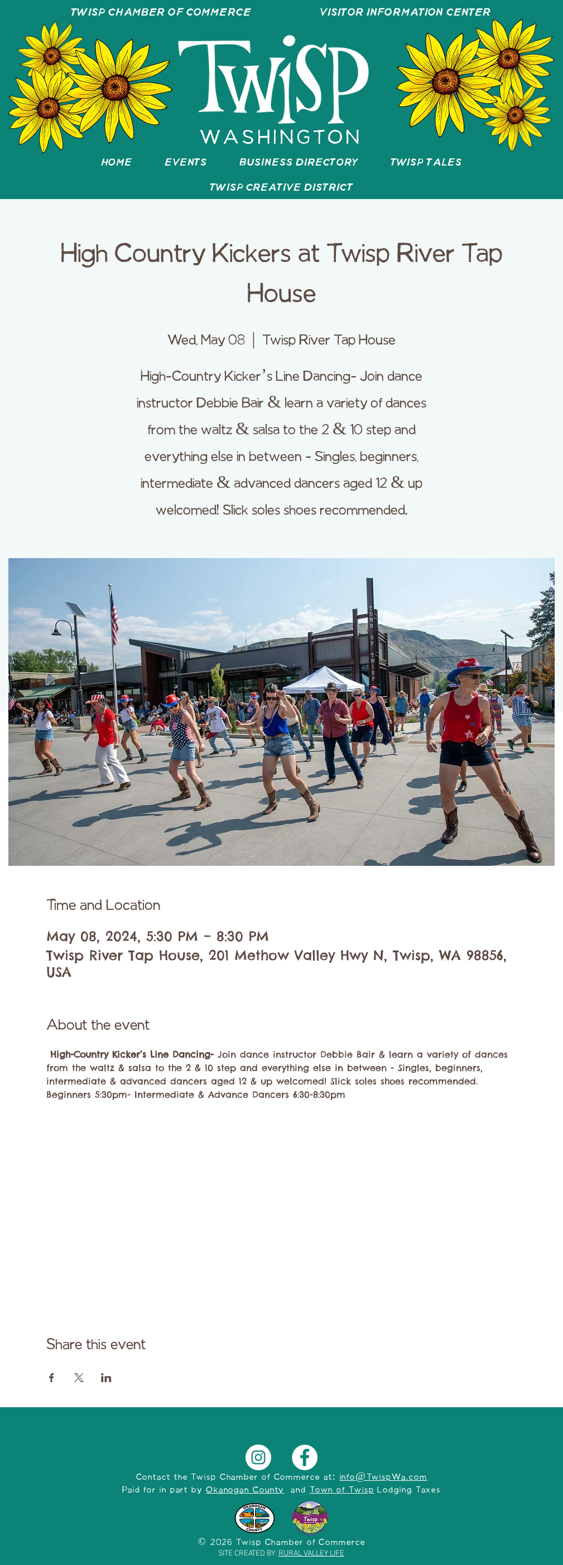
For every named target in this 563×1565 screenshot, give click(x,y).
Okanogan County (245, 1490)
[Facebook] (304, 1457)
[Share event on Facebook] (51, 1377)
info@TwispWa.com (383, 1477)
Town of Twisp (342, 1490)
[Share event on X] (79, 1377)
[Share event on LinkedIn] (106, 1377)
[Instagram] (258, 1457)
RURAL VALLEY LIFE (311, 1553)
